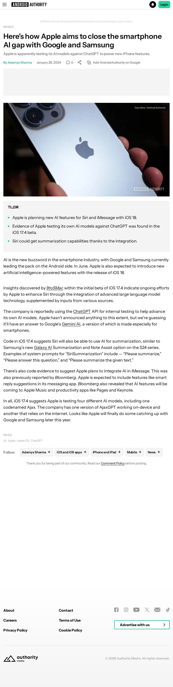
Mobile (8, 26)
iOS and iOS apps (72, 452)
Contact (66, 667)
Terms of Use (70, 677)
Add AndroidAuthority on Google (113, 62)
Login (164, 4)
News (7, 435)
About (8, 667)
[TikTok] (168, 666)
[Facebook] (116, 666)
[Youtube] (136, 666)
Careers (10, 677)
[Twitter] (147, 666)
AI (4, 440)
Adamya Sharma (20, 62)
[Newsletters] (157, 666)
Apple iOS (23, 440)
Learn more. (125, 21)
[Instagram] (126, 666)
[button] (86, 4)
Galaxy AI (43, 347)
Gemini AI (71, 324)
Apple (11, 440)
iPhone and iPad (107, 452)
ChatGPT (82, 311)
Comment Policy (113, 463)
